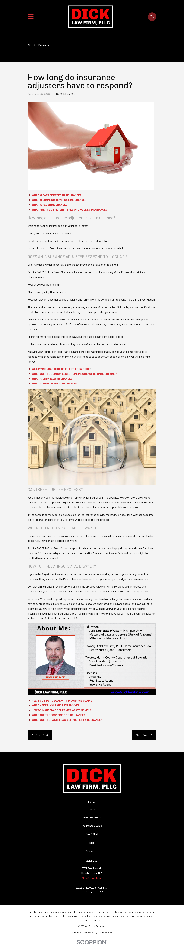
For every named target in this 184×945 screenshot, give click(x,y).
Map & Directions (92, 877)
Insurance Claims (92, 825)
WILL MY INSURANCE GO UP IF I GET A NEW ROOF (61, 368)
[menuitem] (76, 932)
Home (92, 809)
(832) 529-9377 (92, 891)
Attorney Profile (92, 817)
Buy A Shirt (92, 834)
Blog (92, 842)
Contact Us (92, 851)
